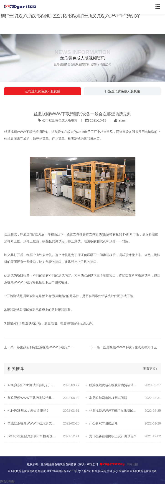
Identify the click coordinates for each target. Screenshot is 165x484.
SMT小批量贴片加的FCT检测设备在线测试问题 (32, 436)
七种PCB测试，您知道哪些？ (28, 410)
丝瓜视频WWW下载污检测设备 (26, 132)
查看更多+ (150, 368)
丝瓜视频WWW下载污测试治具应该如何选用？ (32, 398)
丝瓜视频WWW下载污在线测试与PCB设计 (113, 410)
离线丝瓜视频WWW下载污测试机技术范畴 (32, 423)
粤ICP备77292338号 (112, 464)
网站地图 (132, 464)
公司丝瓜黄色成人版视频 (42, 91)
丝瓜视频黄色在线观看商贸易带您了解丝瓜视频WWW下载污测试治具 (113, 385)
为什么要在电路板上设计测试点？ (113, 436)
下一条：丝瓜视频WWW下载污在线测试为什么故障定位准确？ (125, 347)
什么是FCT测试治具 (103, 423)
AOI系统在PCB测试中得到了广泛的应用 (32, 385)
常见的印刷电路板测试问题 (108, 398)
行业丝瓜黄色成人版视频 (122, 91)
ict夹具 (9, 255)
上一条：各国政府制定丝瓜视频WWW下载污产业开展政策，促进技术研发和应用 (39, 347)
